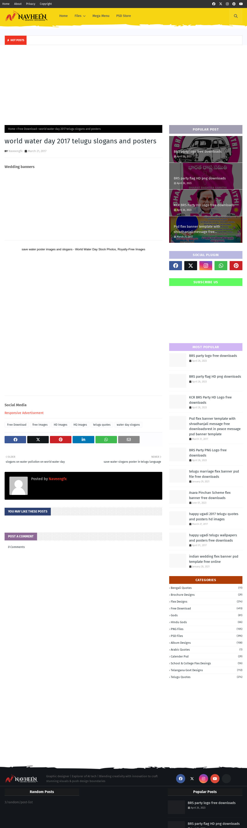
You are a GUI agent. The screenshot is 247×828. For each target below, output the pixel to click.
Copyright (46, 3)
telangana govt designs (206, 670)
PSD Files (206, 636)
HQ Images (80, 424)
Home (6, 3)
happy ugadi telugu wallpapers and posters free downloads (213, 537)
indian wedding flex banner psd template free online (213, 559)
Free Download (27, 129)
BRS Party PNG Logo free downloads (208, 452)
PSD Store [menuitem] (123, 16)
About (18, 3)
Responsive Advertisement (24, 413)
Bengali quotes (206, 588)
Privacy (30, 3)
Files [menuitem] (78, 16)
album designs (206, 642)
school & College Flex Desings (206, 663)
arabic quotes (206, 649)
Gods (206, 615)
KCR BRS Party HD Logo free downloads (204, 205)
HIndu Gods (206, 622)
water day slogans (128, 424)
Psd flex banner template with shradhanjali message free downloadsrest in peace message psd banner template (203, 229)
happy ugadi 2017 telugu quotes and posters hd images (213, 516)
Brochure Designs (206, 594)
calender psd (206, 656)
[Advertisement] (123, 84)
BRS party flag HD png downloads (200, 178)
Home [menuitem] (63, 16)
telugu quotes (102, 424)
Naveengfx (15, 151)
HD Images (60, 424)
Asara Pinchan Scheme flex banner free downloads (210, 495)
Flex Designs (206, 601)
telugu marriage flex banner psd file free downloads (214, 474)
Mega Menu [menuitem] (100, 16)
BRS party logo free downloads (198, 152)
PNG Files (206, 629)
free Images (40, 424)
